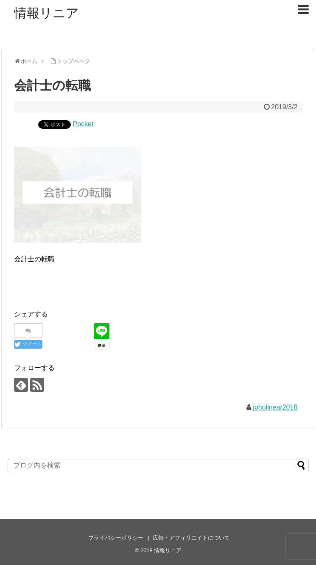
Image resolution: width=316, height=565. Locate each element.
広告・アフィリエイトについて (191, 538)
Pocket (83, 123)
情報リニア (46, 13)
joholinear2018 (275, 407)
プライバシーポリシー (115, 538)
